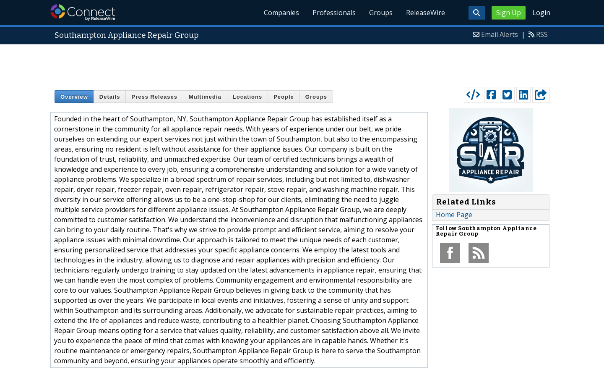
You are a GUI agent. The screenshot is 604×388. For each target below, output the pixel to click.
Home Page (454, 214)
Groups (381, 12)
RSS (542, 34)
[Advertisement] (302, 64)
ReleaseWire (425, 12)
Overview (74, 97)
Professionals (334, 12)
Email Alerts (499, 34)
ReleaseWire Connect (82, 12)
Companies (281, 12)
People (283, 97)
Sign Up (508, 12)
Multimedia (205, 97)
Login (541, 12)
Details (109, 97)
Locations (247, 97)
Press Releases (154, 97)
